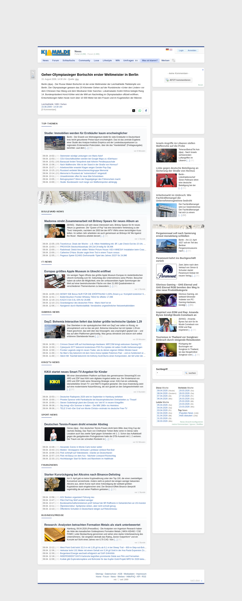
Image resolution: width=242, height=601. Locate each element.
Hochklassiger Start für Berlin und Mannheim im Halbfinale (86, 458)
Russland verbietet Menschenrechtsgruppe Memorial (84, 170)
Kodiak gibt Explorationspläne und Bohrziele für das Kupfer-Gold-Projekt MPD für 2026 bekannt (103, 559)
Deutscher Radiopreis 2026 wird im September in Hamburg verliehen (91, 397)
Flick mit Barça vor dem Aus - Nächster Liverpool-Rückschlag (88, 456)
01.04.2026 (162, 415)
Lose (96, 60)
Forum (55, 60)
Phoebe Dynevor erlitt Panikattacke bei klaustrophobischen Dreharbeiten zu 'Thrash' (98, 399)
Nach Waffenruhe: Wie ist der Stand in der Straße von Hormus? (89, 164)
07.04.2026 (162, 396)
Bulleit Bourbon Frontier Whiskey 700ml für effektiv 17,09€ (86, 297)
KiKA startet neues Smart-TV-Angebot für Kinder (75, 371)
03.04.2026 (162, 410)
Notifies (200, 424)
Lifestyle (107, 60)
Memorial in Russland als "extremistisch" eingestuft (83, 173)
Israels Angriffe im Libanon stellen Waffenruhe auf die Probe (175, 144)
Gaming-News (50, 312)
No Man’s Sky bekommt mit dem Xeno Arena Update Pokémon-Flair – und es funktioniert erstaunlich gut (107, 353)
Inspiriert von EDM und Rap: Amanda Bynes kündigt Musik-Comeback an (177, 313)
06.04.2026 (162, 398)
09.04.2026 (162, 390)
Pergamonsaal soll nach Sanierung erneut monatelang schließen (176, 234)
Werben (165, 60)
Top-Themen (49, 123)
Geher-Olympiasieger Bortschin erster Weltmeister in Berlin (89, 74)
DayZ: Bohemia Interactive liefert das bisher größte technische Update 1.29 (93, 321)
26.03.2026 (184, 398)
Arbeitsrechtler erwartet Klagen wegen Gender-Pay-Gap (85, 167)
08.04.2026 (162, 393)
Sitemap (99, 574)
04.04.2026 (162, 408)
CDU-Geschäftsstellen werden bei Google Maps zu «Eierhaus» (89, 159)
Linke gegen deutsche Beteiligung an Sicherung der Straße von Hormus (177, 169)
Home (98, 576)
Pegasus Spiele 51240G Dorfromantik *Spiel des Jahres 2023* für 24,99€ (93, 255)
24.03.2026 (184, 404)
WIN (118, 60)
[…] (86, 148)
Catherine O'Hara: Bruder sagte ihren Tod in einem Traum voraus (89, 252)
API (138, 576)
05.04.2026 (162, 405)
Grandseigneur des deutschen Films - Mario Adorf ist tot (85, 303)
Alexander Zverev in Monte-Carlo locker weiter (81, 447)
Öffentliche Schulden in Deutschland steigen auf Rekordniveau (88, 509)
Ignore (192, 424)
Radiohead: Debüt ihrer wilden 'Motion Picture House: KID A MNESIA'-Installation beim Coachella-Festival (108, 249)
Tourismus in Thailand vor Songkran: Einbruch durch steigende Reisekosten (178, 338)
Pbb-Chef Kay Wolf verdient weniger (76, 500)
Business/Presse (52, 515)
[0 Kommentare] (48, 109)
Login (181, 50)
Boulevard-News (52, 211)
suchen (190, 373)
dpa (77, 79)
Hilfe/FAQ (130, 576)
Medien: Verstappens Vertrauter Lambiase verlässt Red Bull (87, 450)
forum (200, 85)
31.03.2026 (162, 418)
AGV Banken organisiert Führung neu (77, 497)
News (46, 60)
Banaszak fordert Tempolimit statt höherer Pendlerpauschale (87, 161)
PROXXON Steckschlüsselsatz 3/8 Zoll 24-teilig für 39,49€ (86, 247)
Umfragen (130, 60)
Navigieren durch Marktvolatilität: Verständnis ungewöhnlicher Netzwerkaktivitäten (97, 306)
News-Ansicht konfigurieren (191, 422)
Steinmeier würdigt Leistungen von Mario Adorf (81, 156)
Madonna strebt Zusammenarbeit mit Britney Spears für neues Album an (91, 221)
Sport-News (49, 414)
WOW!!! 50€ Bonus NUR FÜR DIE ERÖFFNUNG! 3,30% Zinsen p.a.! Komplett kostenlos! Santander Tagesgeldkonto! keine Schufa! (120, 294)
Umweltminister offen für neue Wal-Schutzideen (81, 176)
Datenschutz (110, 574)
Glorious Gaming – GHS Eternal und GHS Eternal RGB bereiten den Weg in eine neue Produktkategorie (177, 287)
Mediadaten (129, 574)
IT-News (46, 261)
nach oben (195, 580)
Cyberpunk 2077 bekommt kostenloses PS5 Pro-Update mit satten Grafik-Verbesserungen (101, 347)
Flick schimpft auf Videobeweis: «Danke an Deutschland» (86, 453)
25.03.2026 (184, 401)
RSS (144, 576)
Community (84, 60)
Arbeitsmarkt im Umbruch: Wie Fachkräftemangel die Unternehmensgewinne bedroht (174, 198)
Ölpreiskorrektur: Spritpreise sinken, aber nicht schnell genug (88, 506)
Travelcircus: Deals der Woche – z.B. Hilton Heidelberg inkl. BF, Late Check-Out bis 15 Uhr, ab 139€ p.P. (107, 244)
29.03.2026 (184, 390)
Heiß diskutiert (186, 415)
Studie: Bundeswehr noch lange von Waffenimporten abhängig (88, 182)
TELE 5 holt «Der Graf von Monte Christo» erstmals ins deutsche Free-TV (93, 408)
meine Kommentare (180, 424)
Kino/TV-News (50, 362)
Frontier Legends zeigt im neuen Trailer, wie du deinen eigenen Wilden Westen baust (98, 350)
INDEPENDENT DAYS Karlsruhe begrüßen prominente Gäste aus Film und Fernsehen (99, 556)
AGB (120, 574)
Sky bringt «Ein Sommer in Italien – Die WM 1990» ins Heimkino (89, 405)
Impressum (141, 574)
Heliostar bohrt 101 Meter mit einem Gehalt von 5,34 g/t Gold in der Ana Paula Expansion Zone (103, 550)
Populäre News (186, 413)
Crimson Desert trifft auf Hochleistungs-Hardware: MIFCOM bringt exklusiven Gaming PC (100, 344)
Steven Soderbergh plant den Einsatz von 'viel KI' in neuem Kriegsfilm (92, 402)
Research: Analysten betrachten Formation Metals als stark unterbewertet (92, 524)
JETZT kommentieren (178, 80)
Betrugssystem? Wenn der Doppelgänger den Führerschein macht (90, 179)
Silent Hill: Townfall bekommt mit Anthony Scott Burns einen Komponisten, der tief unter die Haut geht (106, 356)
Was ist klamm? (150, 60)
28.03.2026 (184, 393)
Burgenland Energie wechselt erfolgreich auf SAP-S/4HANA (87, 553)
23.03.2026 (184, 407)
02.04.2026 (162, 413)
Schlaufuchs (69, 60)
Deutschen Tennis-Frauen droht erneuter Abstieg (76, 424)
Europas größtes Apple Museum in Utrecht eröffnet (77, 271)
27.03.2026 (184, 396)
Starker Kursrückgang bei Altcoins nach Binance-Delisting (82, 474)
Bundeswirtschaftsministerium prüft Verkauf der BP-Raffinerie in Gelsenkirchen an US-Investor (103, 503)
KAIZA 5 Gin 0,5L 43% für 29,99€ (75, 300)
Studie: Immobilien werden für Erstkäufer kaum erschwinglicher (85, 133)
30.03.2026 (162, 421)
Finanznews (49, 464)
